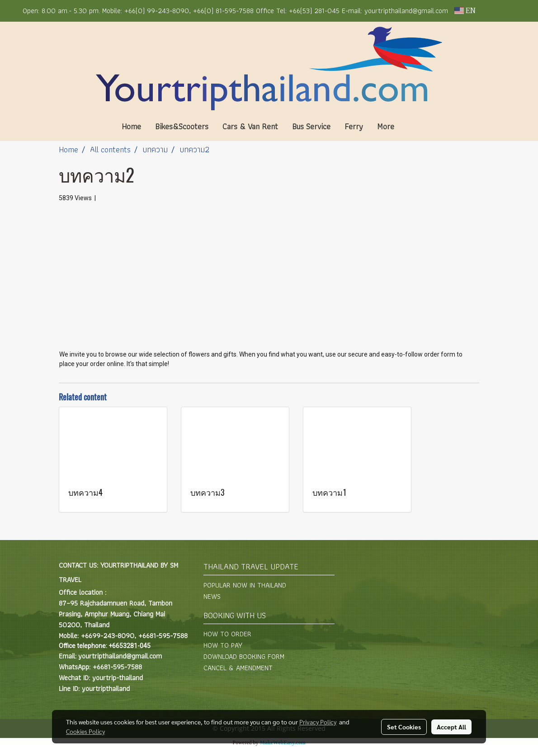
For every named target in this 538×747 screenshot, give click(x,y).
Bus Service (311, 126)
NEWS (212, 596)
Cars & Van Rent (250, 126)
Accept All (451, 727)
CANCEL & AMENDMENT (238, 667)
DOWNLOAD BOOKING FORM (243, 656)
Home (131, 126)
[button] (415, 126)
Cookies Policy (85, 731)
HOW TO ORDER (227, 633)
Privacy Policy (317, 722)
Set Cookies (404, 727)
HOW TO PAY (222, 645)
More (385, 126)
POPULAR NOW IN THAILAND (244, 585)
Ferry (354, 126)
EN (465, 11)
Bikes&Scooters (181, 126)
